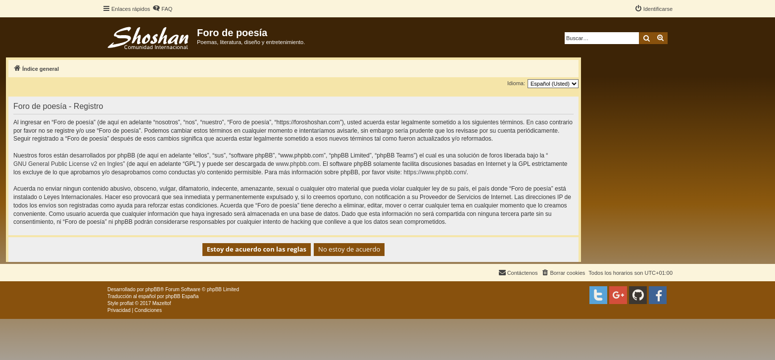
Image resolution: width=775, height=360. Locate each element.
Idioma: (516, 83)
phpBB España (181, 296)
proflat (127, 303)
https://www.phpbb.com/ (434, 172)
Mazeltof (161, 303)
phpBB (152, 289)
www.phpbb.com (297, 163)
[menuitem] (162, 9)
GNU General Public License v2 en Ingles (68, 163)
